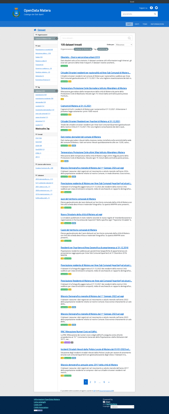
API (94, 391)
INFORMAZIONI (157, 24)
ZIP (72, 342)
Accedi (132, 2)
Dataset (41, 30)
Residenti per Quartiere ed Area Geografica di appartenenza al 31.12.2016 (94, 247)
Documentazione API (106, 391)
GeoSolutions (111, 404)
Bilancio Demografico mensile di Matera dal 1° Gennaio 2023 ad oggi (92, 314)
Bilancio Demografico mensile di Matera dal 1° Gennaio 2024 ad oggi (92, 168)
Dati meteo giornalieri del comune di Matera (81, 137)
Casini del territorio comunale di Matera (79, 230)
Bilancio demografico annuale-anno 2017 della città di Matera (89, 364)
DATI (129, 24)
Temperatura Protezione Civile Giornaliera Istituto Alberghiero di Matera (94, 88)
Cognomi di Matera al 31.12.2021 (76, 105)
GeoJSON (67, 342)
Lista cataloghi (40, 402)
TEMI (145, 24)
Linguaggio (106, 406)
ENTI (137, 24)
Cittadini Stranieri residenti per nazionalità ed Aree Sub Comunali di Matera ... (96, 72)
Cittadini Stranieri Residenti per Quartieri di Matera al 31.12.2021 (90, 121)
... (99, 382)
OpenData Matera (37, 12)
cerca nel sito (127, 14)
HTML (74, 146)
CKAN (106, 402)
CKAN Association (41, 407)
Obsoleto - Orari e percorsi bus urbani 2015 (80, 57)
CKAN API (38, 404)
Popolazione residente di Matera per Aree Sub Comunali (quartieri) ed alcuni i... (96, 183)
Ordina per (110, 44)
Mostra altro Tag (42, 128)
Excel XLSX (64, 66)
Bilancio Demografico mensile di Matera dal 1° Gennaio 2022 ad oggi (92, 296)
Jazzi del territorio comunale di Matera (78, 199)
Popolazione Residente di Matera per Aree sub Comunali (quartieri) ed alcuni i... (96, 280)
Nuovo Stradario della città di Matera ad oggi (81, 214)
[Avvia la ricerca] (155, 14)
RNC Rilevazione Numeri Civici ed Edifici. (79, 331)
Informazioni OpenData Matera (47, 399)
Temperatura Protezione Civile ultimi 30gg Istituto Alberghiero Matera (93, 152)
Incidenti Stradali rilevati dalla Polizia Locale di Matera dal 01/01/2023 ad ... (95, 349)
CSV (70, 81)
